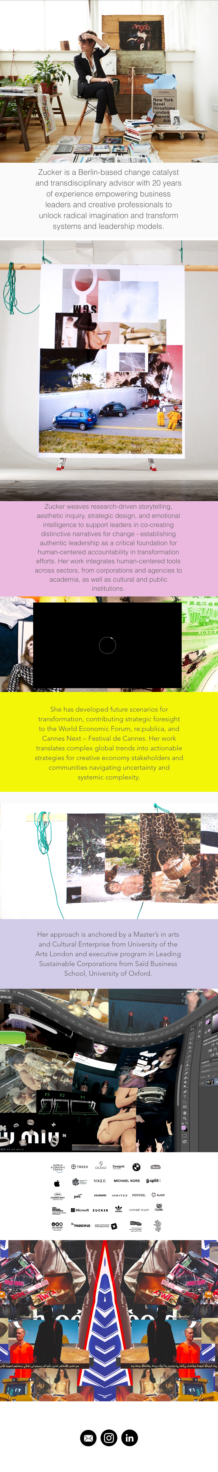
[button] (206, 10)
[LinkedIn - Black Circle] (129, 1437)
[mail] (88, 1437)
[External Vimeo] (107, 645)
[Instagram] (109, 1437)
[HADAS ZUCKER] (24, 10)
